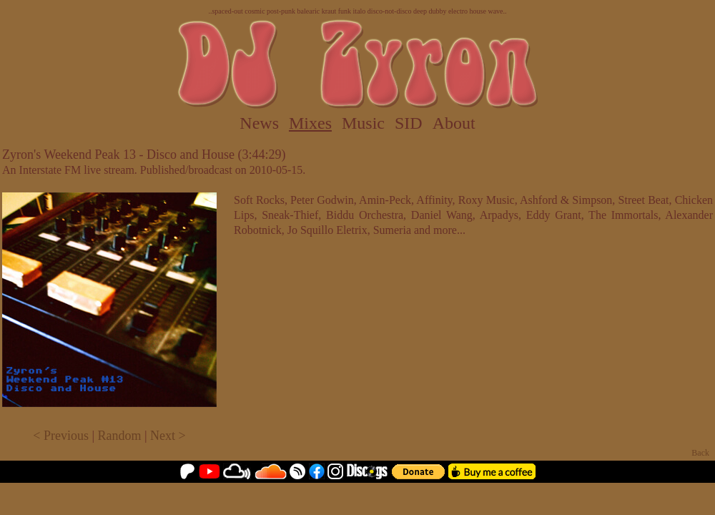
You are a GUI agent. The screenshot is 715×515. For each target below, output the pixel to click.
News (259, 123)
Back (700, 453)
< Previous (61, 435)
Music (363, 123)
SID (409, 123)
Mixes (310, 123)
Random (120, 435)
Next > (168, 435)
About (454, 123)
